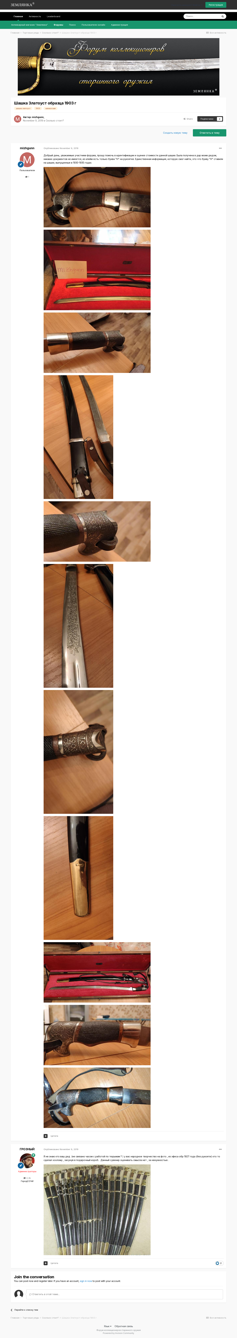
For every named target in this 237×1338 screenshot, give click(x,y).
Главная (18, 18)
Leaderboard (53, 16)
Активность (35, 16)
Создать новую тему (175, 132)
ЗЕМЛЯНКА (23, 4)
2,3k (27, 1178)
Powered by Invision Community (118, 1333)
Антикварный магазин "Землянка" (29, 24)
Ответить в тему (210, 132)
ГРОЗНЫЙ (27, 1149)
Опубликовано (61, 148)
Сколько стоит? (55, 120)
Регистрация (216, 4)
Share (188, 118)
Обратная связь (124, 1326)
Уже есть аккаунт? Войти (186, 5)
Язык (107, 1326)
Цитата (54, 1136)
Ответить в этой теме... (44, 1294)
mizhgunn (38, 117)
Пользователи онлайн (93, 24)
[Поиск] (201, 16)
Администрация (119, 24)
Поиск (72, 24)
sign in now (86, 1281)
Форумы (58, 24)
